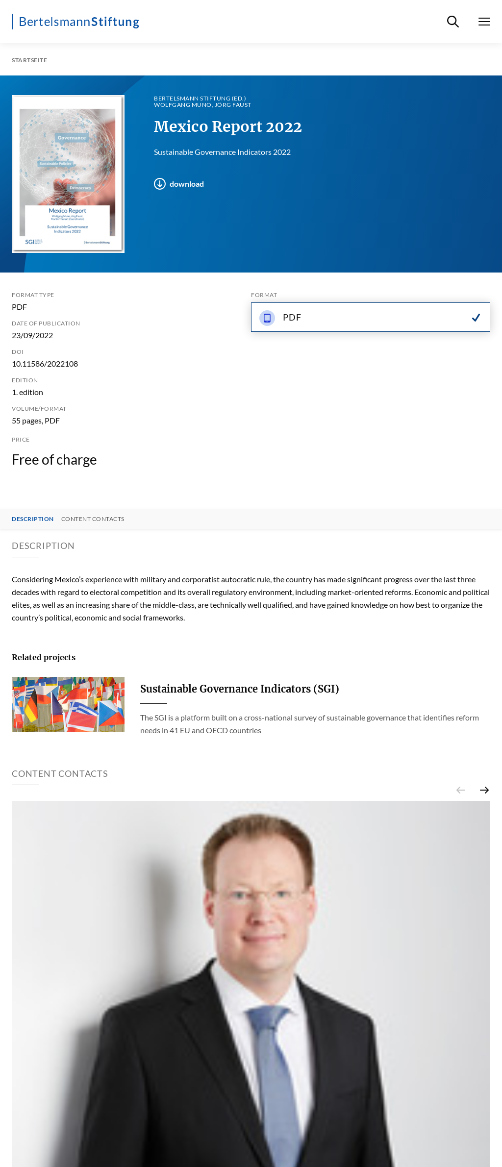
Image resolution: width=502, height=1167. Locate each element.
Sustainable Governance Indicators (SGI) (239, 689)
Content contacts (93, 519)
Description (33, 519)
